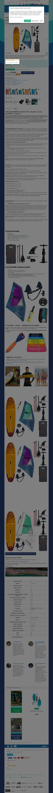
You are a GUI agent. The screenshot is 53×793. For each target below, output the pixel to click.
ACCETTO (27, 21)
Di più (41, 21)
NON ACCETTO (35, 21)
